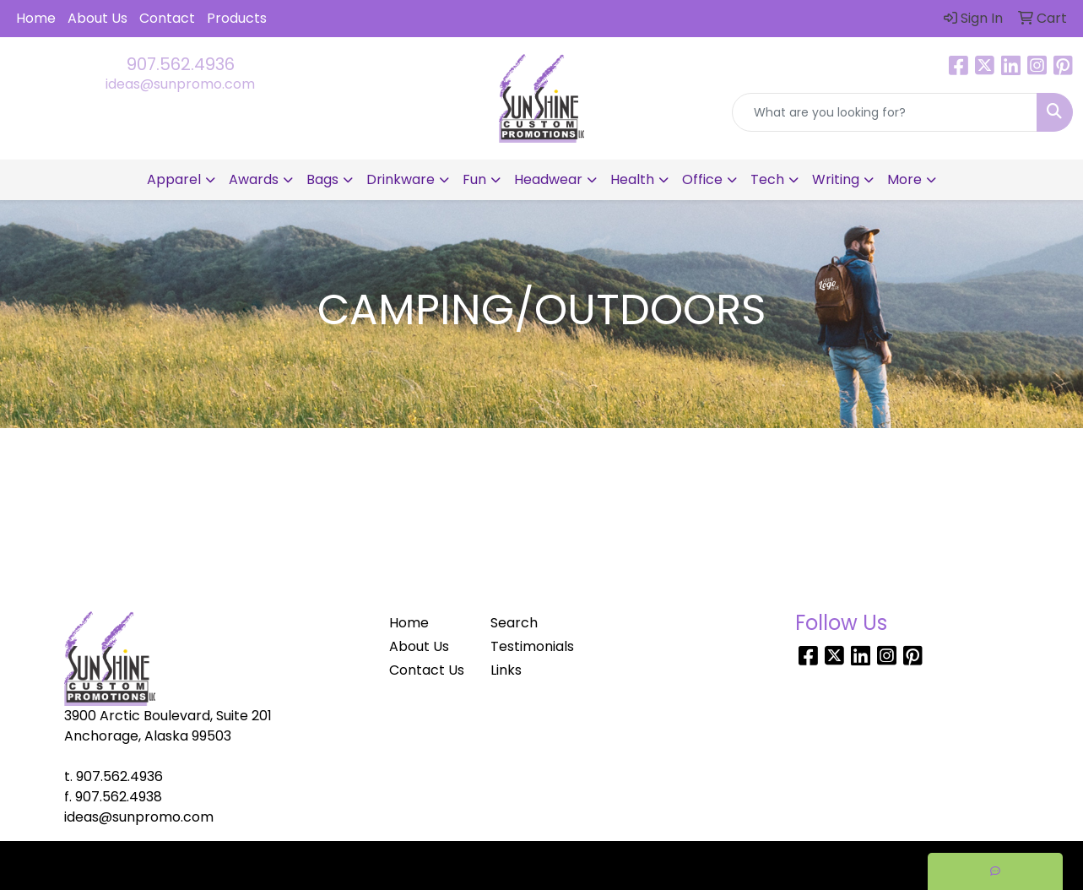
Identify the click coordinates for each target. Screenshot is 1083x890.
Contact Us (426, 670)
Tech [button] (767, 179)
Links (506, 670)
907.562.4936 (181, 64)
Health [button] (632, 179)
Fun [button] (474, 179)
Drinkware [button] (400, 179)
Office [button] (702, 179)
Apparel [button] (174, 179)
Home (36, 18)
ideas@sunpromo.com (180, 84)
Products (237, 18)
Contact (167, 18)
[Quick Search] (884, 112)
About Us (97, 18)
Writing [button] (835, 179)
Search (514, 622)
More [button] (904, 179)
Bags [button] (322, 179)
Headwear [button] (548, 179)
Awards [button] (254, 179)
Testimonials (530, 646)
